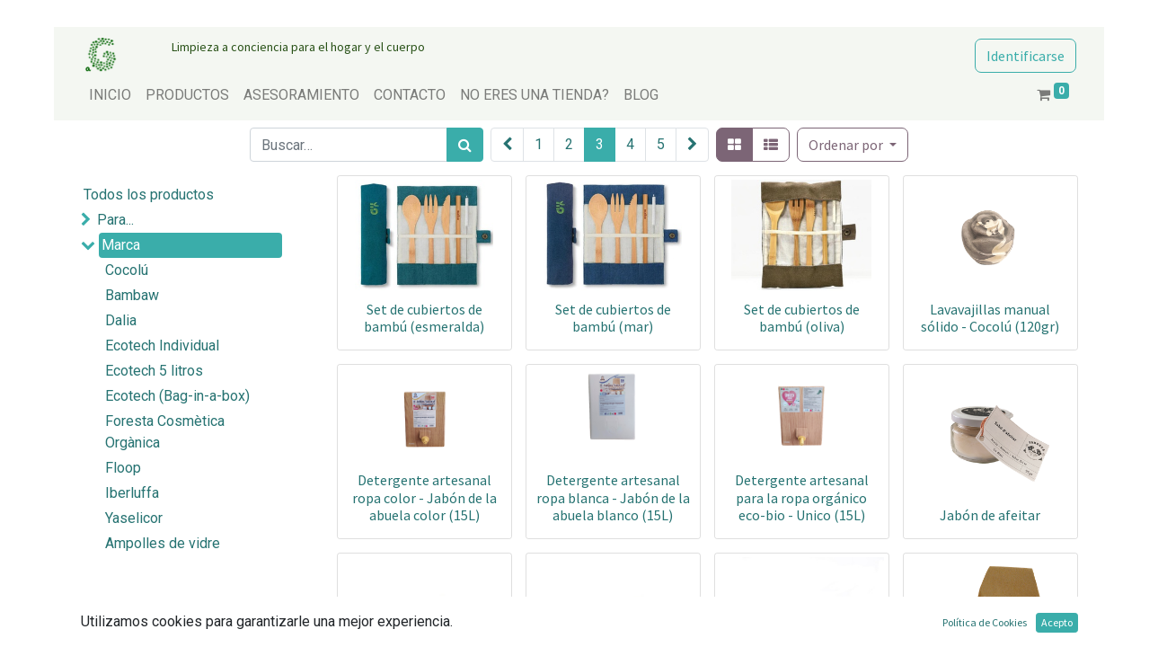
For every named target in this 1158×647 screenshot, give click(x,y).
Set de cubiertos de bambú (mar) (613, 317)
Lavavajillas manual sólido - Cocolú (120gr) (990, 317)
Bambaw (132, 295)
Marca (121, 244)
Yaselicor (134, 518)
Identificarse (1025, 56)
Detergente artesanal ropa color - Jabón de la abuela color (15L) (424, 497)
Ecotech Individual (162, 345)
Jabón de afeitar (990, 515)
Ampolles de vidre (162, 543)
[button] (852, 145)
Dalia (121, 320)
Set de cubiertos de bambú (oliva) (802, 317)
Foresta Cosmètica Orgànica (165, 431)
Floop (123, 467)
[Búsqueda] (464, 145)
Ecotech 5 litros (154, 370)
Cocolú (126, 270)
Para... (115, 219)
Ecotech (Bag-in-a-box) (177, 395)
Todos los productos (149, 194)
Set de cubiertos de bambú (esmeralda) (424, 317)
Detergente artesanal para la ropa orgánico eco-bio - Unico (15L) (802, 497)
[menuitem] (110, 95)
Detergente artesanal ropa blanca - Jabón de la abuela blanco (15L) (613, 497)
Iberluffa (132, 492)
